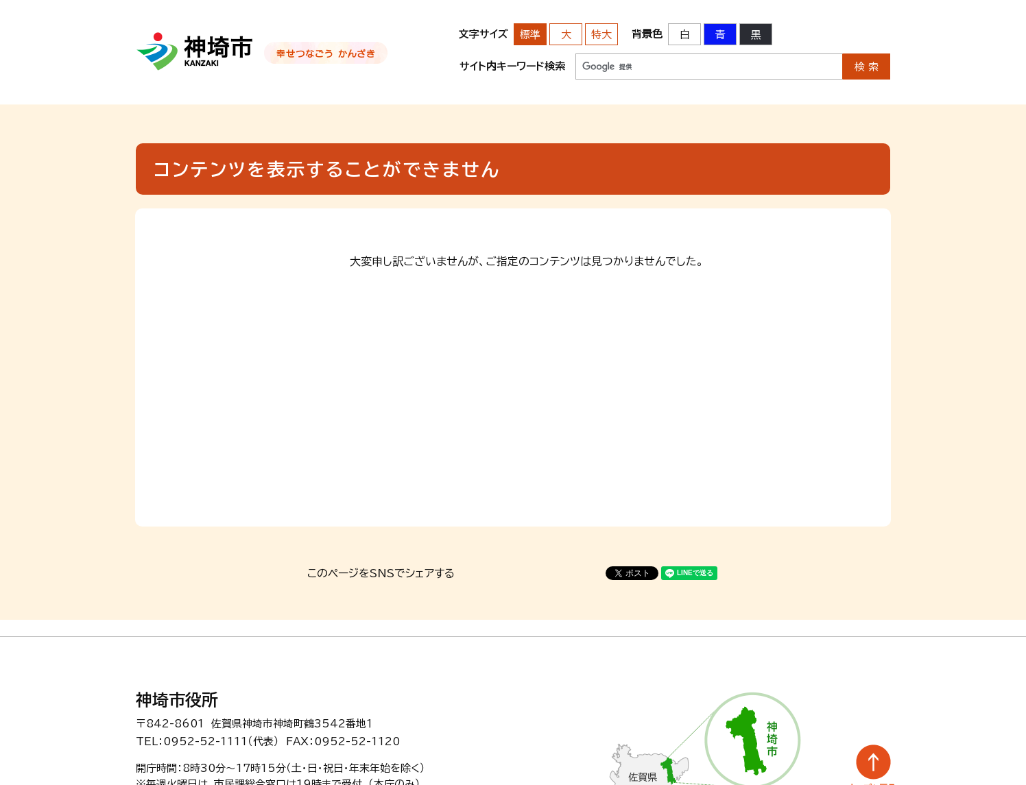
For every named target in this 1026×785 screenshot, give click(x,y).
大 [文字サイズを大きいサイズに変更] (566, 34)
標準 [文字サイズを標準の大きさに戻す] (530, 34)
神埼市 (195, 51)
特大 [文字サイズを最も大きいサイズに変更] (601, 34)
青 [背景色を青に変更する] (720, 34)
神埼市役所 (177, 700)
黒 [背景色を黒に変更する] (756, 34)
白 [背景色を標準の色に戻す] (685, 34)
